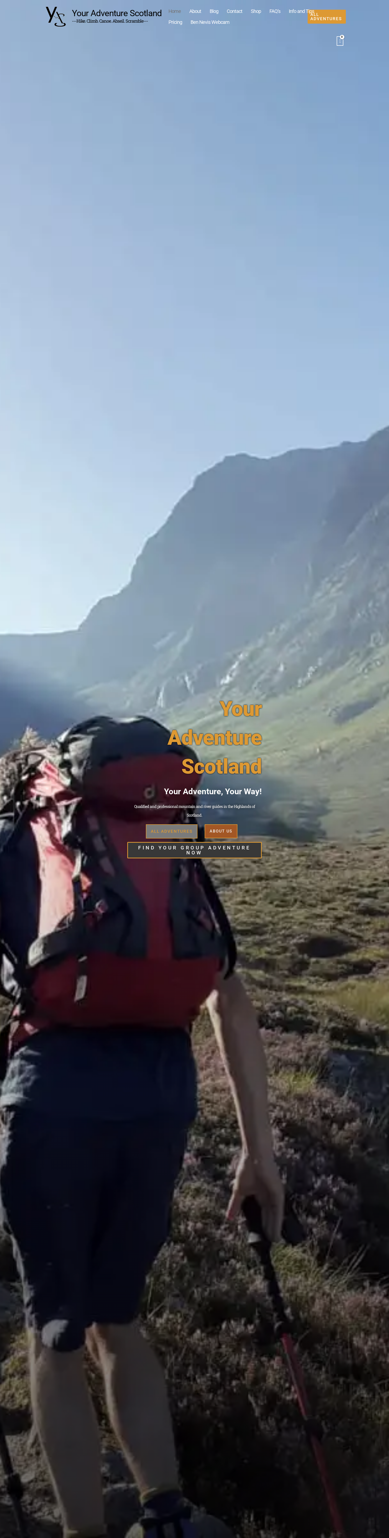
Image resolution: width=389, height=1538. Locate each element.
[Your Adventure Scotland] (55, 17)
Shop (236, 11)
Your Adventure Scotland (117, 14)
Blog (202, 11)
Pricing (296, 11)
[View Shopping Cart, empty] (340, 43)
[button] (331, 18)
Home (172, 11)
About (188, 11)
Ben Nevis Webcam (185, 25)
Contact (219, 11)
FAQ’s (250, 11)
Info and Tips (272, 11)
